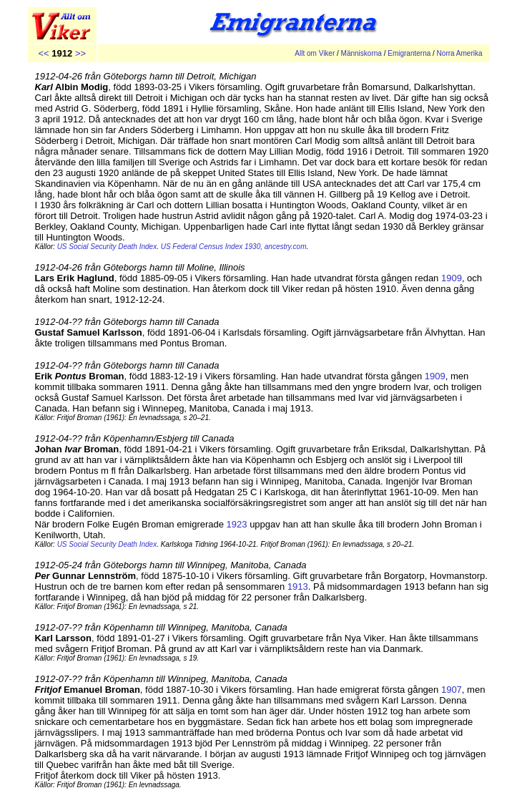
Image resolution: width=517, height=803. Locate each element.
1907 (451, 689)
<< (44, 53)
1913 (297, 586)
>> (80, 53)
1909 (451, 278)
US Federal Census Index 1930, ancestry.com (234, 246)
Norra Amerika (460, 53)
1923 (237, 524)
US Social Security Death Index (107, 544)
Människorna (361, 53)
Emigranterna (409, 53)
